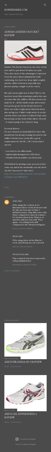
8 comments (16, 366)
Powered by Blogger (25, 439)
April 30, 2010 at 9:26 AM (22, 247)
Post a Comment (12, 271)
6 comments (16, 422)
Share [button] (6, 187)
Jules (15, 201)
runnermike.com (15, 9)
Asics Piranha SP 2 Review (23, 362)
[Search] (45, 4)
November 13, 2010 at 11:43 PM (24, 265)
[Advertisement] (25, 296)
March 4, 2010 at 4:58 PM (23, 228)
